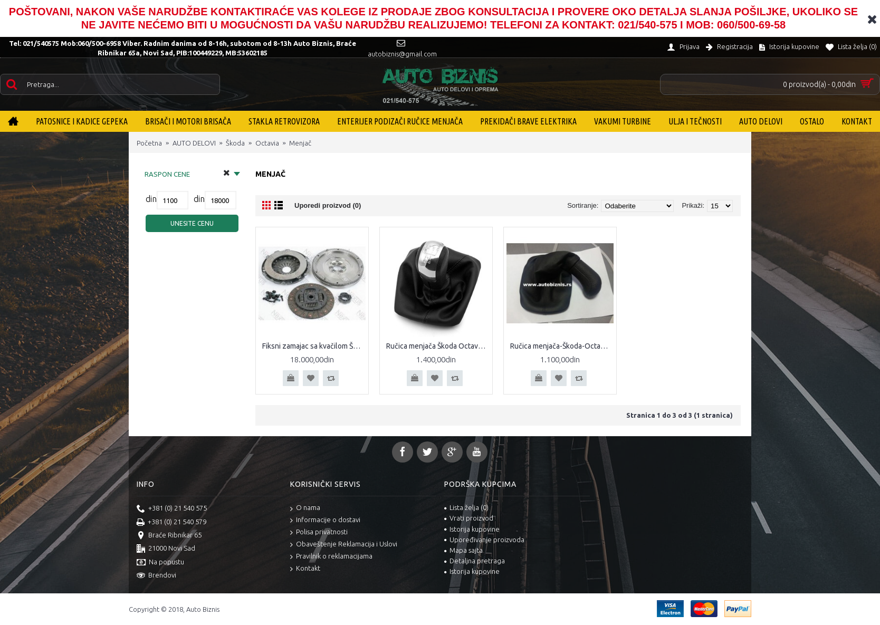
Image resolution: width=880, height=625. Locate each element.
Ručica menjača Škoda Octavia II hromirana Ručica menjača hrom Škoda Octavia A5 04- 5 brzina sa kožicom (438, 346)
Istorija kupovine (472, 529)
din (151, 199)
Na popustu (160, 563)
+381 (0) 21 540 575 (172, 509)
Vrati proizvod (468, 518)
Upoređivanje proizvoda (484, 539)
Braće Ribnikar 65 (169, 536)
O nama (305, 508)
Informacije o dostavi (325, 520)
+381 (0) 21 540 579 (171, 522)
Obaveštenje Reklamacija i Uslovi (343, 544)
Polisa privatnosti (319, 532)
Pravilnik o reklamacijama (331, 556)
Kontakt (305, 568)
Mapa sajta (463, 550)
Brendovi (156, 576)
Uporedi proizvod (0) (327, 205)
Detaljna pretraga (474, 560)
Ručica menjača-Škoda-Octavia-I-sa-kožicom (562, 346)
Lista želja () (466, 507)
